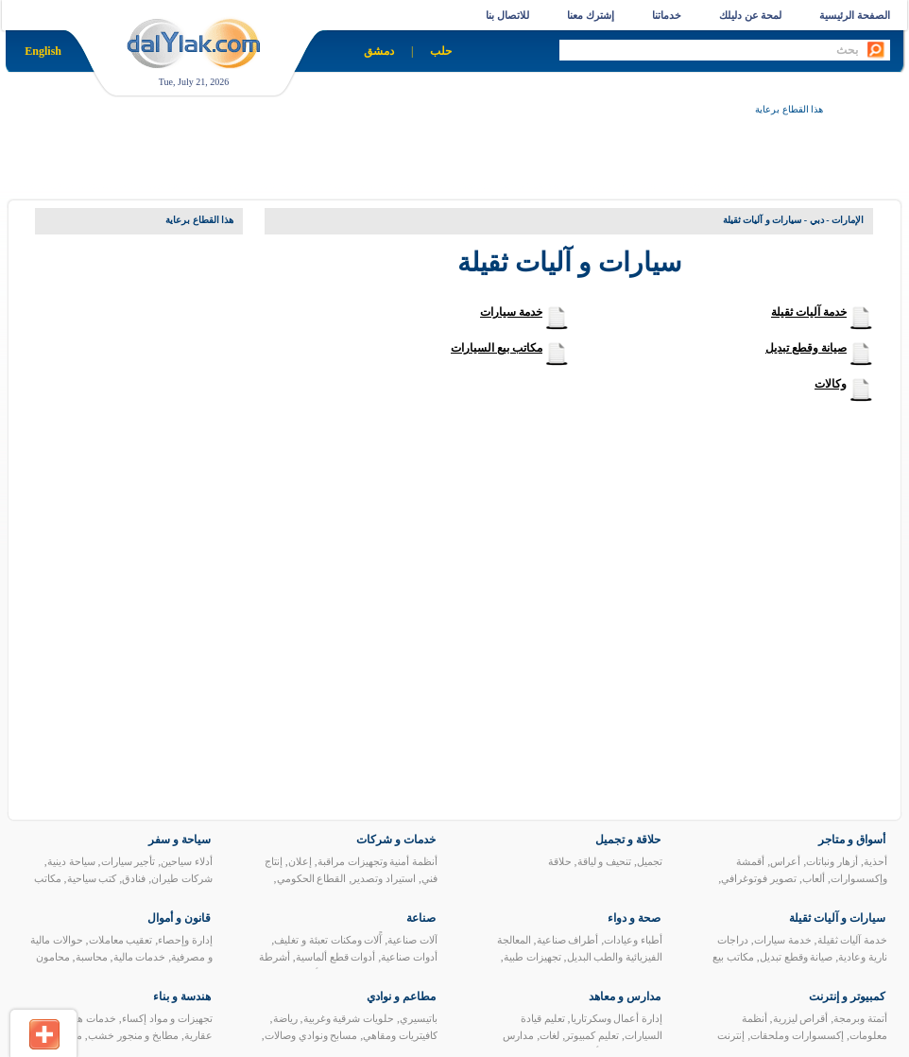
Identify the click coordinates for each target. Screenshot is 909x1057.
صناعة (421, 918)
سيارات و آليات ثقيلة (837, 918)
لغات (549, 1035)
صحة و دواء (634, 918)
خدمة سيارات (511, 312)
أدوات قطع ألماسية (336, 956)
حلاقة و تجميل (627, 839)
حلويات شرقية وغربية (349, 1018)
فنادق (134, 878)
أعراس (785, 861)
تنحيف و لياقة (604, 861)
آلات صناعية (412, 939)
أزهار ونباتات (832, 861)
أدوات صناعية (409, 956)
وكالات (831, 383)
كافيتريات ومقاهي (400, 1035)
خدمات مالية (139, 956)
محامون (53, 956)
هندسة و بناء (182, 996)
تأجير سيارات (128, 861)
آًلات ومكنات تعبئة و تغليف (328, 939)
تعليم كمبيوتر (592, 1035)
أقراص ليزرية (801, 1018)
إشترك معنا (590, 15)
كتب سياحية (92, 878)
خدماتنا (666, 15)
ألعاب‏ (813, 878)
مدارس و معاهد (624, 996)
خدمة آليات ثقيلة (809, 312)
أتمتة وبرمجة (860, 1018)
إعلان (300, 861)
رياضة (285, 1018)
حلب (441, 51)
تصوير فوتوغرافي (759, 878)
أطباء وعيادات (633, 939)
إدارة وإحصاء (185, 939)
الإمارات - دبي (837, 220)
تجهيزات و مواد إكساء (167, 1018)
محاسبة (92, 956)
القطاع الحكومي (312, 878)
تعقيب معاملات (121, 939)
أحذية (875, 861)
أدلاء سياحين (187, 861)
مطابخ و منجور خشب (133, 1035)
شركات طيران (182, 878)
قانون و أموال (179, 918)
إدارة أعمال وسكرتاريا (617, 1018)
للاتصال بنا (507, 15)
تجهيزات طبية (532, 956)
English (43, 51)
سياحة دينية (71, 861)
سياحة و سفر (179, 839)
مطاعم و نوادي (401, 996)
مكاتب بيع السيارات (496, 348)
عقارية (198, 1035)
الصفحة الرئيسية (854, 15)
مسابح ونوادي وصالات (311, 1035)
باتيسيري (418, 1018)
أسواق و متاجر (851, 839)
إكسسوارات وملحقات (797, 1035)
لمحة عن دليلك (750, 15)
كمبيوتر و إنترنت (847, 996)
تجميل (649, 861)
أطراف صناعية (568, 939)
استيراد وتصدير (384, 878)
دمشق (379, 51)
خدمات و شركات (396, 839)
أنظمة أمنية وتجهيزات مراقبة (377, 861)
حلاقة (560, 861)
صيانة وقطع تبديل (806, 348)
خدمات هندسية (84, 1018)
